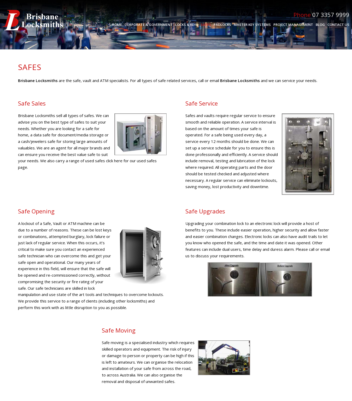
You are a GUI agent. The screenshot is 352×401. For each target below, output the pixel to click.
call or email (208, 80)
